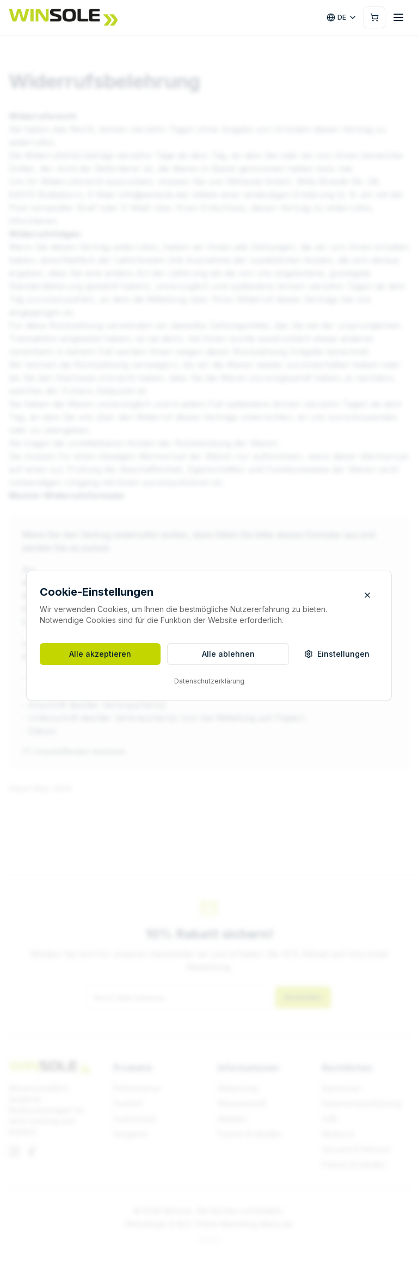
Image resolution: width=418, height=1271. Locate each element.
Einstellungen (337, 653)
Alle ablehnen (228, 653)
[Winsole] (63, 17)
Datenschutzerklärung (209, 681)
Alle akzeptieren (100, 653)
